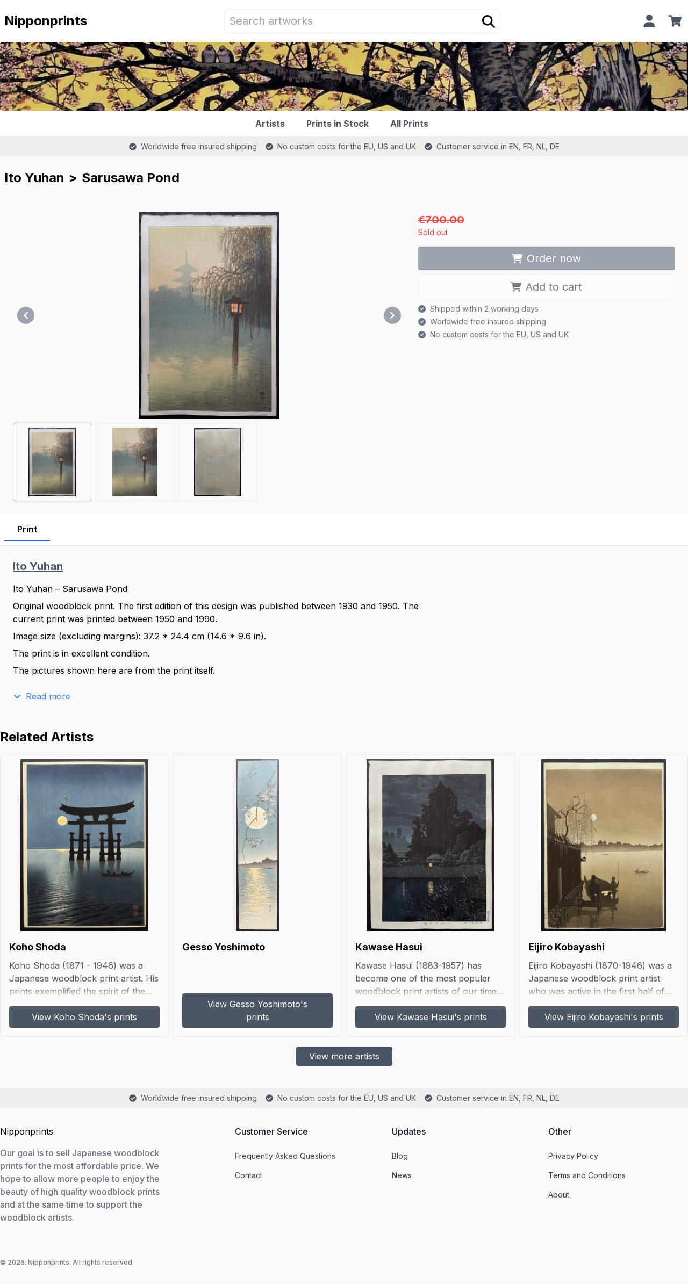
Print (27, 529)
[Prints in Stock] (339, 123)
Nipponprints (45, 20)
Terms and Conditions (587, 1175)
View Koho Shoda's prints (84, 1017)
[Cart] (677, 21)
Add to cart (546, 286)
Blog (400, 1155)
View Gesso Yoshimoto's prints (257, 1010)
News (402, 1175)
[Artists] (272, 123)
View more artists (344, 1056)
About (558, 1194)
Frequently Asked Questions (285, 1155)
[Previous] (25, 315)
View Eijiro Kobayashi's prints (603, 1017)
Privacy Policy (573, 1155)
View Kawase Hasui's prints (431, 1017)
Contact (248, 1175)
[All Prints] (411, 123)
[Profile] (649, 21)
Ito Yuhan (34, 177)
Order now (546, 258)
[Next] (392, 315)
